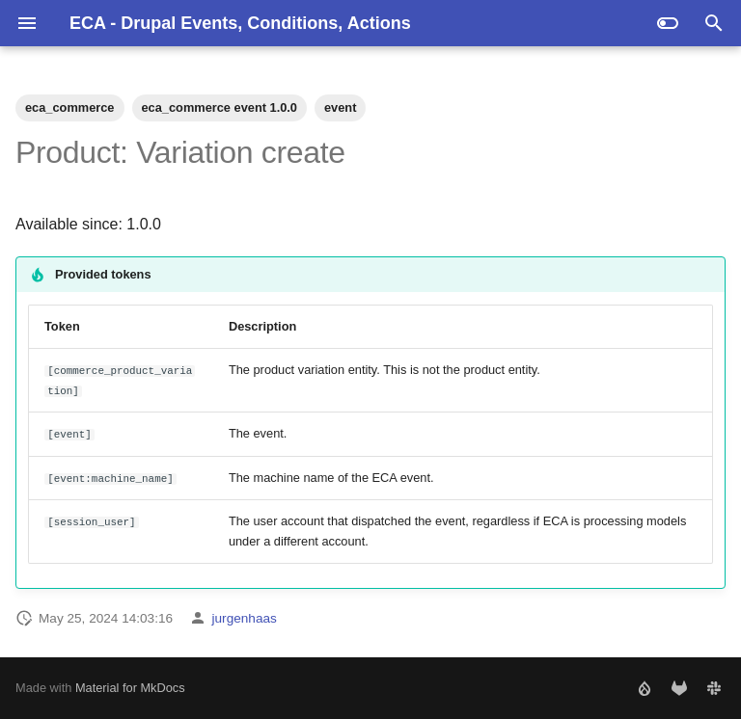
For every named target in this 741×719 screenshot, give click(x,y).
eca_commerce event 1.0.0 (220, 107)
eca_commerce (70, 107)
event (340, 107)
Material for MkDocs (130, 687)
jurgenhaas (244, 618)
